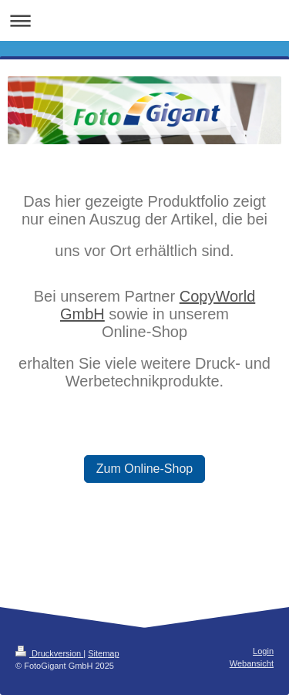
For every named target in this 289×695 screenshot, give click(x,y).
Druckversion (49, 653)
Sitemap (103, 653)
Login (263, 651)
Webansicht (252, 663)
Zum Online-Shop (144, 468)
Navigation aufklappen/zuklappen (144, 20)
